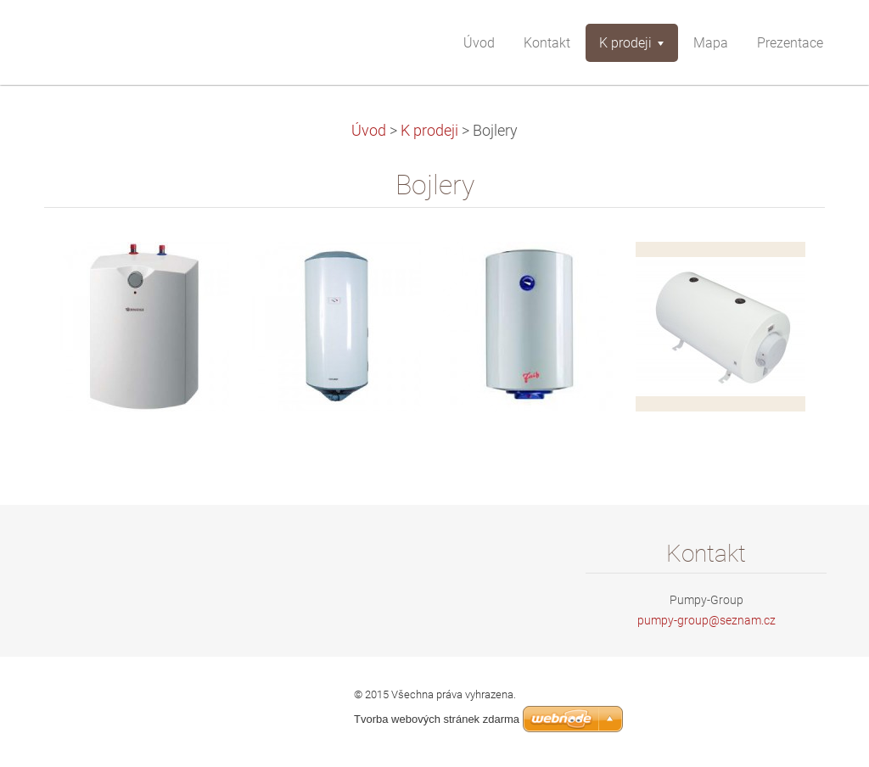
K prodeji (429, 130)
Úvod (368, 130)
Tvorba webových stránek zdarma (436, 719)
